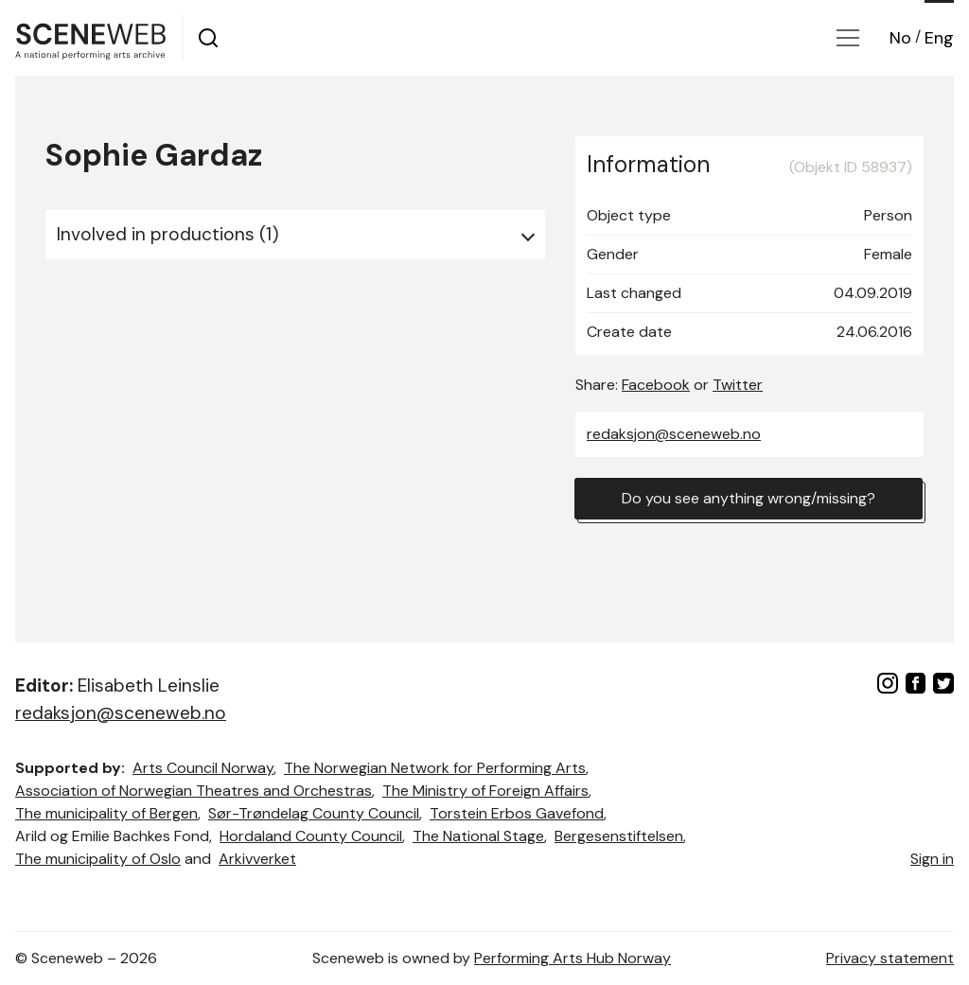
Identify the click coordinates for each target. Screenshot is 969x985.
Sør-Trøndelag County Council (313, 813)
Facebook (656, 385)
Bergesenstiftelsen (619, 836)
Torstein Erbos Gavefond (517, 813)
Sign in (932, 859)
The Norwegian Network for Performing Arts (435, 768)
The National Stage (478, 836)
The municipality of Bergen (106, 813)
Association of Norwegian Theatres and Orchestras (193, 790)
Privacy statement (890, 958)
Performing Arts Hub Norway (572, 958)
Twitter (738, 385)
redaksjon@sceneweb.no (674, 434)
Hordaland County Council (311, 836)
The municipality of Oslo (98, 859)
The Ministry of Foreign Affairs (485, 790)
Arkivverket (257, 859)
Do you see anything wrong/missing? (748, 498)
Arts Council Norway (202, 768)
